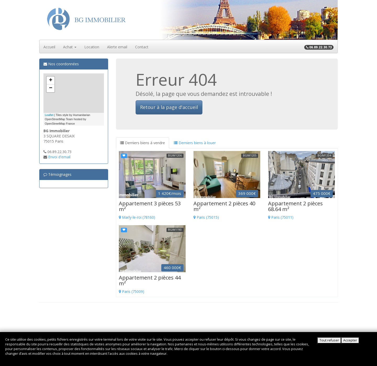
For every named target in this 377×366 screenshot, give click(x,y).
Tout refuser (329, 340)
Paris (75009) (152, 284)
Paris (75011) (301, 210)
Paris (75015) (226, 210)
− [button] (50, 88)
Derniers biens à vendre (142, 142)
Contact (141, 46)
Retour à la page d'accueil (169, 107)
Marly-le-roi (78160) (152, 210)
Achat (69, 46)
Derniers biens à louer (195, 142)
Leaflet (49, 115)
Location (91, 46)
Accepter (350, 340)
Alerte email (117, 46)
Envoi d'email (59, 156)
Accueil (49, 46)
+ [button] (50, 80)
